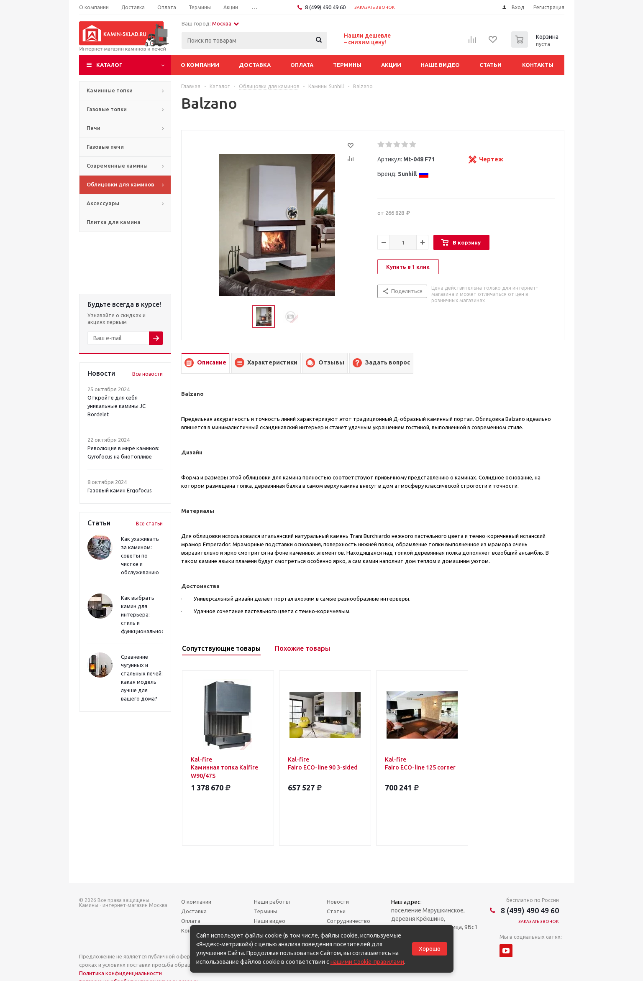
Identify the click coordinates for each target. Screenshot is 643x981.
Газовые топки (107, 109)
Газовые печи (105, 147)
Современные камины (117, 165)
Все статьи (149, 523)
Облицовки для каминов (120, 184)
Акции (391, 65)
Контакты (537, 65)
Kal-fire (228, 768)
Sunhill (413, 174)
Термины (347, 65)
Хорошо (430, 948)
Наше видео (440, 65)
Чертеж (491, 159)
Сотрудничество (348, 921)
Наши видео (269, 921)
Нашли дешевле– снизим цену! (367, 39)
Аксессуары (103, 203)
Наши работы (272, 902)
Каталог (109, 65)
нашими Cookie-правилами (367, 961)
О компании (200, 65)
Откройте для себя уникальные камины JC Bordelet (116, 406)
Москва (225, 23)
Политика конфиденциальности (120, 973)
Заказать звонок (374, 7)
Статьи (490, 65)
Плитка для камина (114, 222)
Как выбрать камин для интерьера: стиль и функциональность (145, 614)
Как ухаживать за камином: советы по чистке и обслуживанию (140, 555)
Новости (338, 902)
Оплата (301, 65)
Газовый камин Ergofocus (119, 490)
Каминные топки (110, 90)
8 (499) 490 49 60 (325, 7)
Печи (93, 128)
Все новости (147, 374)
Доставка (255, 65)
